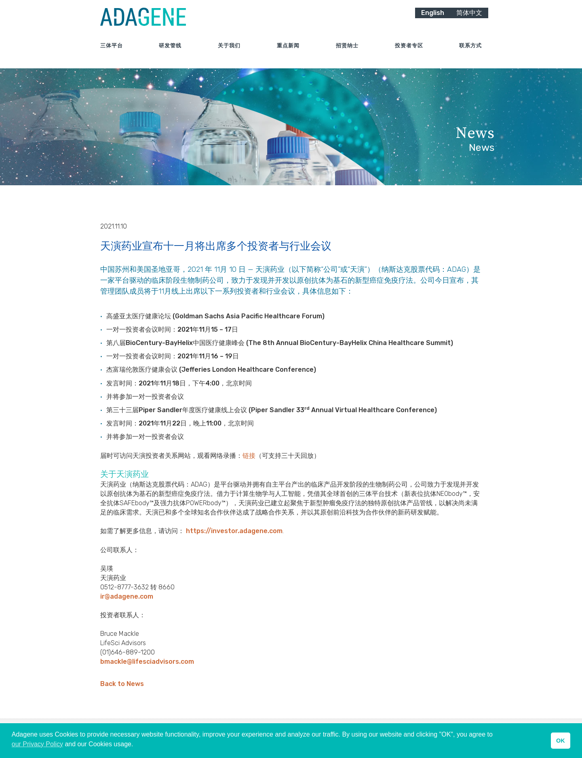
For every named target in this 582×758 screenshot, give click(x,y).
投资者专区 (409, 52)
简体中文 (469, 19)
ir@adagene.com (126, 596)
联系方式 (470, 52)
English (432, 19)
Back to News (122, 684)
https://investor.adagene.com (234, 531)
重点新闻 (288, 52)
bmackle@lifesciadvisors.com (147, 661)
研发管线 (170, 52)
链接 (248, 455)
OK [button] (560, 740)
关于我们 (229, 52)
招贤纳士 (347, 52)
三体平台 (111, 52)
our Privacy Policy (37, 744)
